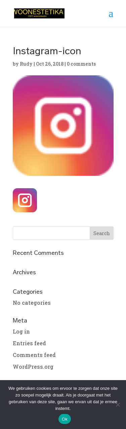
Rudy (26, 64)
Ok (65, 419)
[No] (117, 404)
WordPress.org (33, 366)
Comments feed (34, 354)
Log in (21, 331)
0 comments (81, 64)
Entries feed (29, 343)
